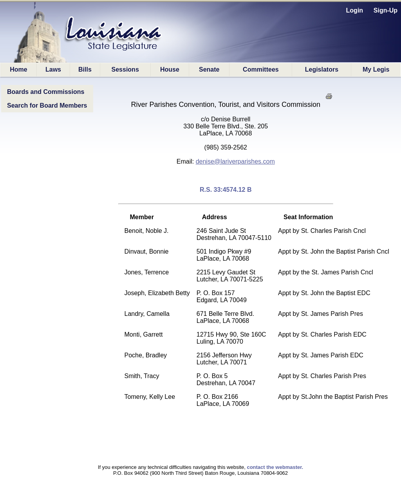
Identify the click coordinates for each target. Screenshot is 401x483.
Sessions (125, 69)
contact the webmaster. (275, 467)
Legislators (321, 69)
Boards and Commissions (45, 91)
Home (18, 69)
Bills (85, 69)
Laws (53, 69)
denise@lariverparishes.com (235, 161)
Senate (209, 69)
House (169, 69)
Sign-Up (385, 10)
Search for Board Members (47, 105)
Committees (261, 69)
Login (354, 10)
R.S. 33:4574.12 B (226, 189)
